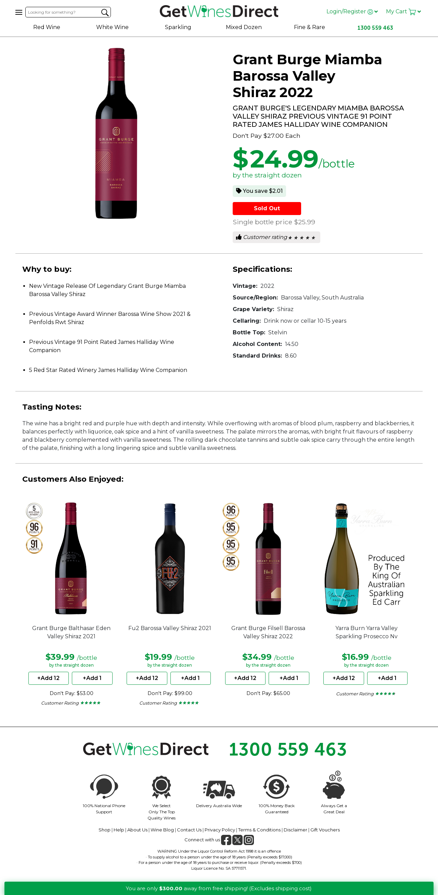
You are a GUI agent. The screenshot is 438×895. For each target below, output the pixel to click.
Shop (105, 829)
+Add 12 (48, 678)
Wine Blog (162, 829)
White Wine (112, 27)
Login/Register (352, 11)
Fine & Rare (309, 27)
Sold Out (267, 208)
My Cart (403, 11)
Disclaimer (295, 829)
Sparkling (178, 27)
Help (119, 829)
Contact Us (189, 829)
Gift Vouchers (325, 829)
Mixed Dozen (244, 27)
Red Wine (46, 27)
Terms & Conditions (259, 829)
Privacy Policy (220, 829)
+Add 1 (92, 678)
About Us (137, 829)
